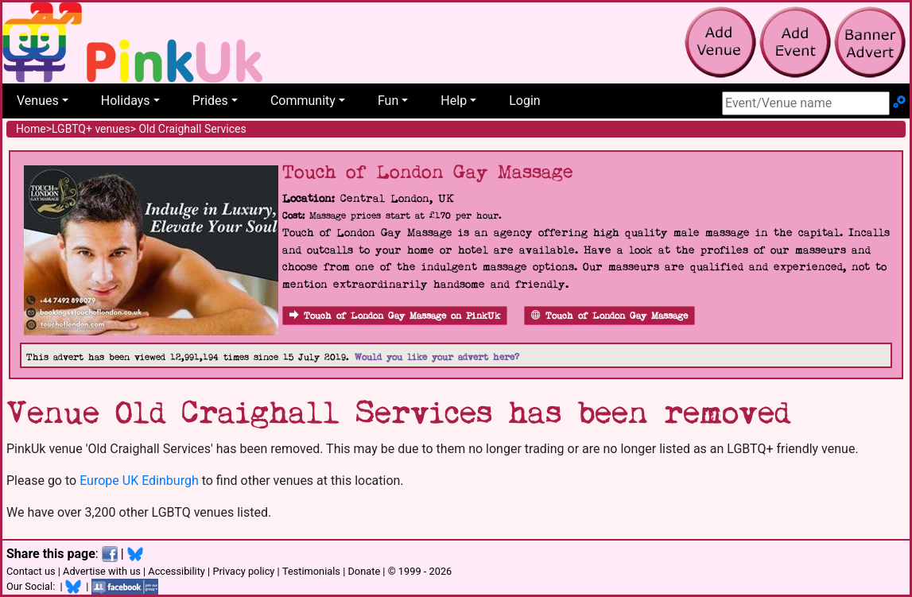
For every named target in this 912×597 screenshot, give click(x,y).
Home (31, 128)
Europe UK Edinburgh (139, 480)
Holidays (125, 100)
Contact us (31, 571)
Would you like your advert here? (437, 357)
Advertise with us (102, 571)
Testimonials (311, 571)
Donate (363, 571)
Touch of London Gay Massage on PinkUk (394, 316)
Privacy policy (243, 571)
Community (303, 100)
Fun (388, 100)
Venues (38, 100)
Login (524, 100)
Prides (210, 100)
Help (453, 100)
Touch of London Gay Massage (609, 316)
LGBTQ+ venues (91, 128)
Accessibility (176, 571)
